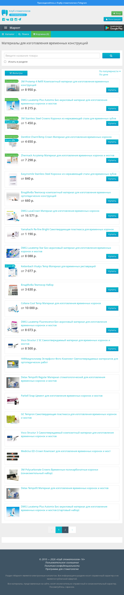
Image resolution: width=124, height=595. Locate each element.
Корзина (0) (41, 34)
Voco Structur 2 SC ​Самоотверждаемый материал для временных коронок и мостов (65, 342)
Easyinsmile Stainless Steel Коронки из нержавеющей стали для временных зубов (68, 173)
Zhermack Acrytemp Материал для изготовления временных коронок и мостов (67, 155)
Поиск (23, 34)
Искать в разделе (18, 61)
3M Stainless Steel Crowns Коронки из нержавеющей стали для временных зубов (68, 118)
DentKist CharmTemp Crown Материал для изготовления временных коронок (66, 136)
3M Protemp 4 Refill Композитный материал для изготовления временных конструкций (65, 83)
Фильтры (16, 73)
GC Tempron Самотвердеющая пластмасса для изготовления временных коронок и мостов (69, 415)
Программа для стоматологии (62, 569)
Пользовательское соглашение (62, 562)
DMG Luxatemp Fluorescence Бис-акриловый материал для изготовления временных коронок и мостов (64, 323)
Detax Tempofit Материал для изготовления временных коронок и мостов (64, 488)
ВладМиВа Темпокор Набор (37, 284)
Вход (117, 13)
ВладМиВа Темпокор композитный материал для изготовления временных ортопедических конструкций (66, 194)
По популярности (109, 71)
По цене (103, 74)
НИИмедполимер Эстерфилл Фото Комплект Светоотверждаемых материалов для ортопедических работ (69, 360)
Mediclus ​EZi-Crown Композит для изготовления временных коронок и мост (66, 451)
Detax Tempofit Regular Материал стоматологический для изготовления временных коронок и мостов (63, 378)
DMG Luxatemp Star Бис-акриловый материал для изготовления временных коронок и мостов (66, 249)
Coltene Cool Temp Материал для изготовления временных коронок (61, 303)
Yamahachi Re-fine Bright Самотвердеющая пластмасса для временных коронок (67, 229)
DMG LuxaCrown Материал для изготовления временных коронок (60, 210)
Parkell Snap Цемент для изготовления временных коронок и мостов (62, 395)
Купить (112, 89)
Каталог (8, 34)
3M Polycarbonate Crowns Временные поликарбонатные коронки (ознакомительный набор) (59, 471)
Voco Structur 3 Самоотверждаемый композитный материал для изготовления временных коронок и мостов (67, 434)
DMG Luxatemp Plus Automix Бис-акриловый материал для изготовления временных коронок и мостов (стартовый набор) (64, 508)
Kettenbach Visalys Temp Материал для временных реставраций (58, 266)
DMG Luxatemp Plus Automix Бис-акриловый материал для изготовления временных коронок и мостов (64, 101)
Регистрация (113, 19)
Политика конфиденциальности (62, 565)
